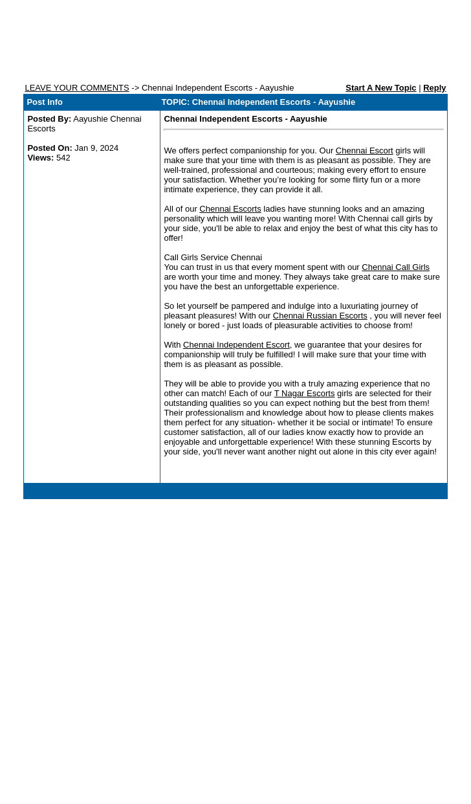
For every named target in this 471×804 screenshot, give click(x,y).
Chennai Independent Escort (236, 345)
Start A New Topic (380, 88)
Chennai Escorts (230, 209)
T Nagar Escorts (304, 393)
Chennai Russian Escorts (320, 315)
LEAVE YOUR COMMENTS (77, 88)
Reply (434, 88)
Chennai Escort (364, 150)
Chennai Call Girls (396, 267)
